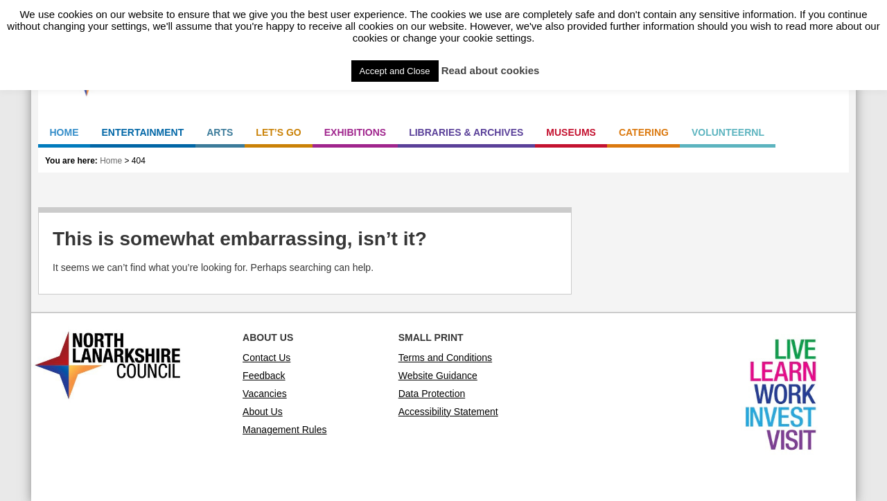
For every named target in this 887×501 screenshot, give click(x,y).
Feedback (264, 375)
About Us (263, 411)
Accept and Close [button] (395, 71)
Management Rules (284, 429)
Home (111, 161)
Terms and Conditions (445, 357)
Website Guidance (437, 375)
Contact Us (266, 357)
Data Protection (432, 393)
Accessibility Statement (448, 411)
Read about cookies (490, 70)
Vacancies (265, 393)
